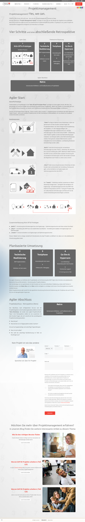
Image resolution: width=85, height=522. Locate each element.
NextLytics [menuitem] (17, 4)
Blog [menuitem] (65, 4)
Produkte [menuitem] (26, 4)
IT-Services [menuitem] (36, 4)
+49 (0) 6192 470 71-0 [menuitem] (66, 0)
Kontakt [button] (79, 3)
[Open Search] (69, 3)
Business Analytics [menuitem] (47, 4)
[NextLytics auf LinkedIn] (81, 0)
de (72, 3)
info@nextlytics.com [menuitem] (75, 0)
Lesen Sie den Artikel (25, 442)
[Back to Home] (6, 4)
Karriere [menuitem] (58, 4)
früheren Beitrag (18, 467)
